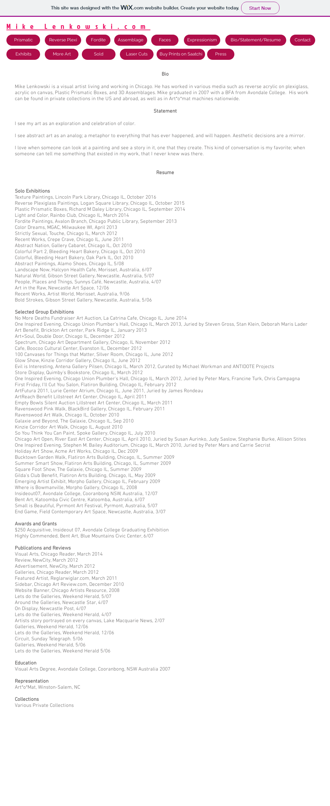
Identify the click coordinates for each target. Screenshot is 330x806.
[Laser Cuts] (137, 54)
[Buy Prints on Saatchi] (181, 54)
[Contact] (302, 40)
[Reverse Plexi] (63, 40)
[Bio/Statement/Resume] (255, 40)
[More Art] (61, 54)
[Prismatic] (23, 40)
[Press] (220, 54)
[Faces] (164, 40)
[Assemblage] (130, 40)
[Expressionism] (202, 40)
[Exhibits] (23, 54)
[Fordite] (98, 40)
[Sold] (99, 54)
